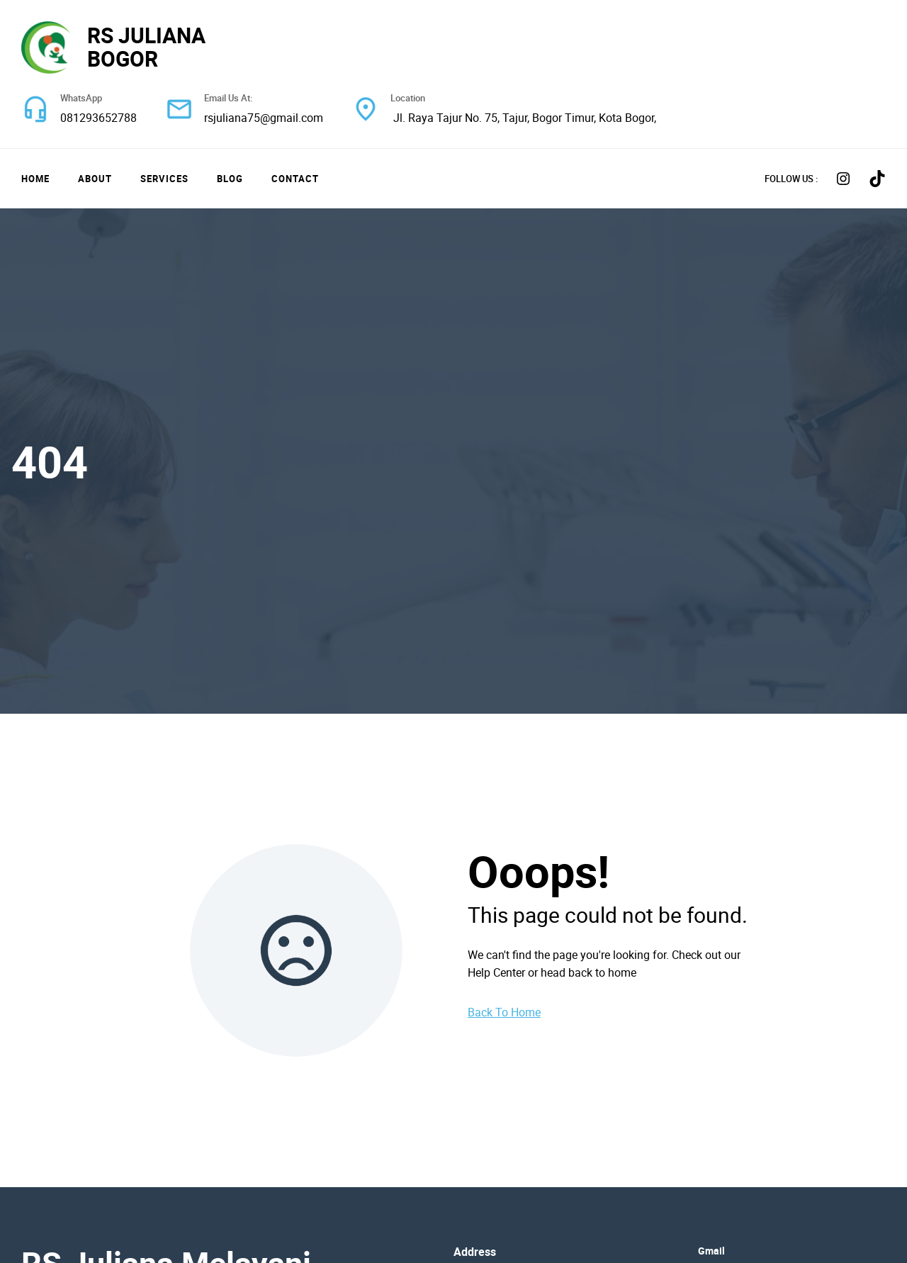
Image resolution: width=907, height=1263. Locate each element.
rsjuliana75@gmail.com (263, 117)
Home (35, 178)
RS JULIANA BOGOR (146, 47)
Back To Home (504, 1012)
